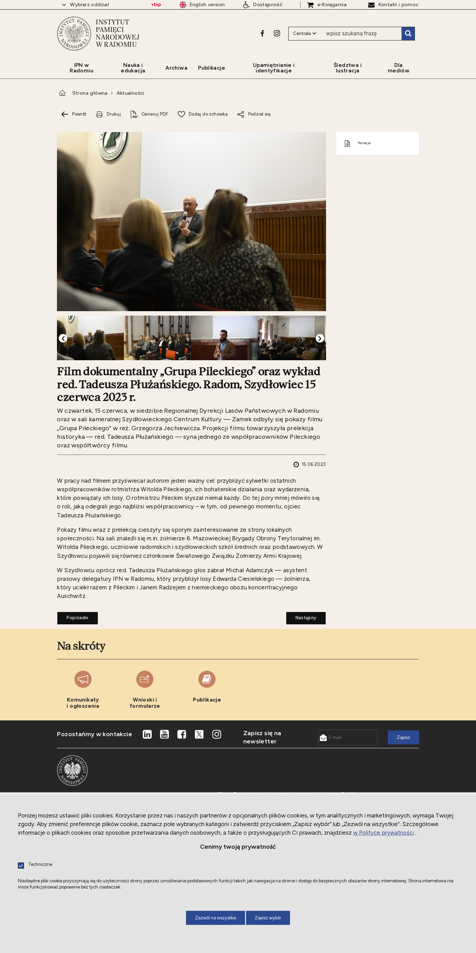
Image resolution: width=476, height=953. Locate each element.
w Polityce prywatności (383, 832)
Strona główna (90, 93)
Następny (301, 616)
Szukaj (408, 33)
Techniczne (40, 864)
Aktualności (130, 93)
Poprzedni (72, 616)
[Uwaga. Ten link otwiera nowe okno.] (262, 33)
